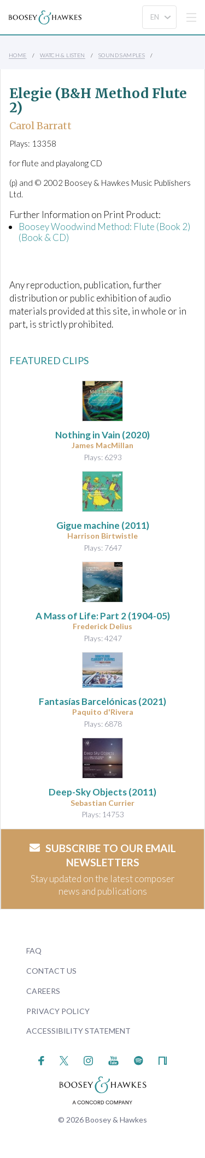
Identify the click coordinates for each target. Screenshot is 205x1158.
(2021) (102, 701)
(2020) (102, 435)
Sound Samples (121, 55)
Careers (43, 991)
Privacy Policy (58, 1011)
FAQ (34, 950)
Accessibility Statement (78, 1030)
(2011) (102, 525)
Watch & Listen (62, 55)
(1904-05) (103, 616)
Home (18, 55)
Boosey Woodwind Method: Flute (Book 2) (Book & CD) (104, 232)
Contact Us (51, 970)
